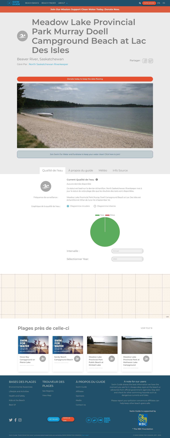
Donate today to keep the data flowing (85, 79)
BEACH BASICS (32, 3)
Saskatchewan (52, 59)
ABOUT (61, 3)
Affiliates (79, 391)
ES (164, 3)
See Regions (48, 391)
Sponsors (80, 396)
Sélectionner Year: (78, 259)
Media (78, 400)
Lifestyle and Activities (19, 391)
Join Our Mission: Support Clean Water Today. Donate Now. (85, 9)
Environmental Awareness (20, 387)
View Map (46, 395)
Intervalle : (73, 251)
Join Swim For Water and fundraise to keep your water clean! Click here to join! (85, 154)
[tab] (52, 170)
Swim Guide (81, 387)
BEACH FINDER (49, 3)
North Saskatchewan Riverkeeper (48, 64)
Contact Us (81, 405)
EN (158, 3)
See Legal (85, 435)
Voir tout (146, 328)
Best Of (12, 405)
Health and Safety (17, 396)
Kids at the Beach (17, 400)
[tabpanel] (85, 220)
